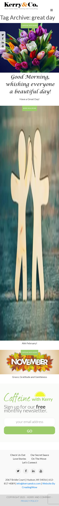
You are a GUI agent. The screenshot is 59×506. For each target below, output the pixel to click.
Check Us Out (17, 454)
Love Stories (19, 458)
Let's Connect (29, 462)
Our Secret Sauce (40, 454)
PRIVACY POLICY (29, 501)
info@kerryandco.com (29, 483)
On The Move (38, 458)
